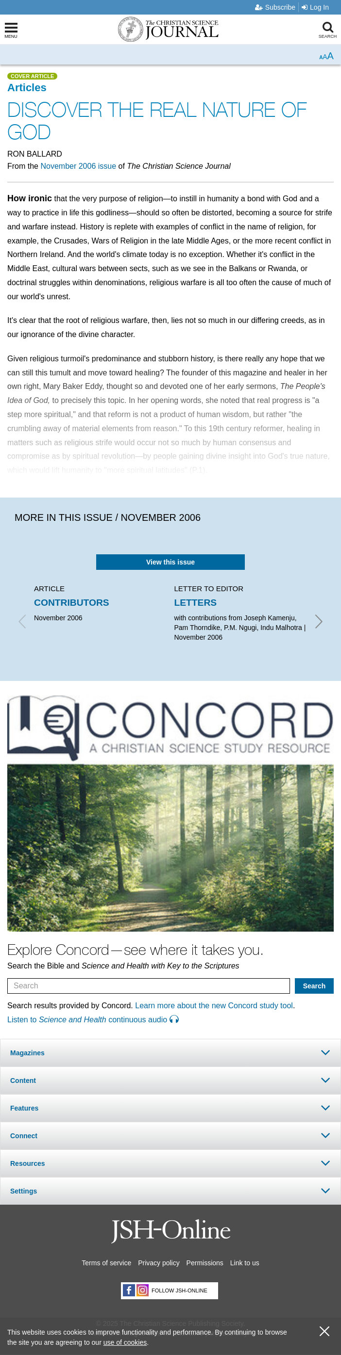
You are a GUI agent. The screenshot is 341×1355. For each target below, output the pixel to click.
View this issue (170, 562)
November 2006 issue (78, 166)
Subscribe (275, 7)
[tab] (170, 1052)
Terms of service (106, 1263)
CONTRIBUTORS (71, 602)
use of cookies (125, 1342)
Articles (27, 87)
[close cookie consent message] (324, 1331)
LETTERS (195, 602)
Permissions (205, 1263)
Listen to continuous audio (92, 1020)
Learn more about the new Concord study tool (214, 1005)
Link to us (244, 1263)
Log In (315, 7)
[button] (170, 1052)
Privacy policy (159, 1263)
